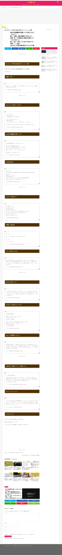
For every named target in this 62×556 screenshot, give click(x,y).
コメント (6, 514)
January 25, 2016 (17, 181)
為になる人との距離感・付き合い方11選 (48, 61)
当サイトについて (7, 546)
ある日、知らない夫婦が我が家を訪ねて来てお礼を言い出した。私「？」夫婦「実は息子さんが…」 (48, 52)
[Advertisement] (31, 16)
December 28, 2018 (20, 244)
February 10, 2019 (19, 350)
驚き (34, 4)
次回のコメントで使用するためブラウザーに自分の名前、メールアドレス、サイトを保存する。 (19, 535)
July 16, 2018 (17, 297)
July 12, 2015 (17, 154)
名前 (5, 524)
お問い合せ (12, 546)
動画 (24, 4)
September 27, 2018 (17, 89)
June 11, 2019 (16, 217)
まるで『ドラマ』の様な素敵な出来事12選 (48, 57)
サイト (6, 531)
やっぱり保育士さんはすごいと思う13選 (48, 65)
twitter (7, 427)
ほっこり (31, 4)
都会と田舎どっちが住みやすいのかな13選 (48, 68)
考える (38, 4)
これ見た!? (31, 2)
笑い (27, 4)
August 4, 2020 (16, 328)
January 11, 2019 (23, 384)
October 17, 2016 (20, 266)
